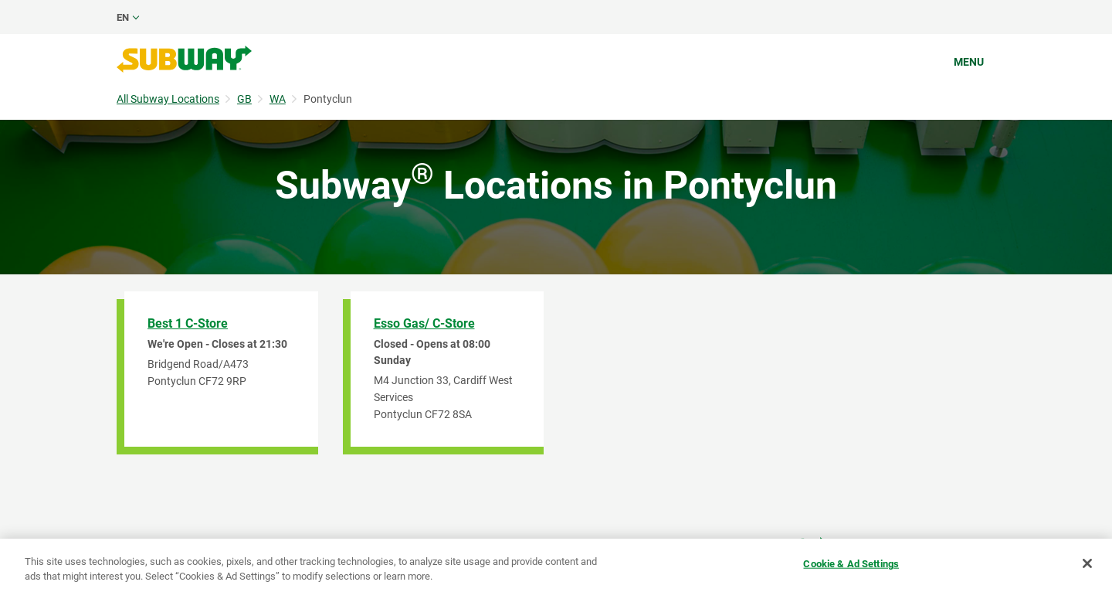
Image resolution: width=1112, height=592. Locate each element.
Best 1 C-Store (187, 323)
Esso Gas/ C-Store (424, 323)
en (123, 17)
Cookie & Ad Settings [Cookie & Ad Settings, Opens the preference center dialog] (851, 564)
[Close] (1087, 563)
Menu (969, 62)
